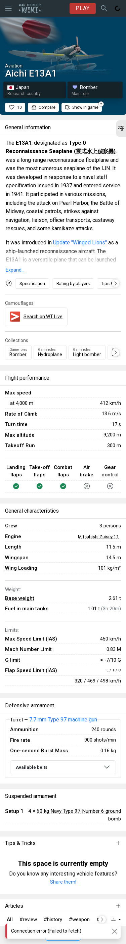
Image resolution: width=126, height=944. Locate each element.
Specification (32, 283)
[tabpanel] (63, 748)
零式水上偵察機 (95, 151)
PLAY (83, 8)
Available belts (31, 767)
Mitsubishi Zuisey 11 (98, 536)
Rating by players (73, 283)
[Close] (114, 931)
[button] (121, 128)
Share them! (63, 882)
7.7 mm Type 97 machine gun (63, 719)
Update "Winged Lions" (80, 242)
